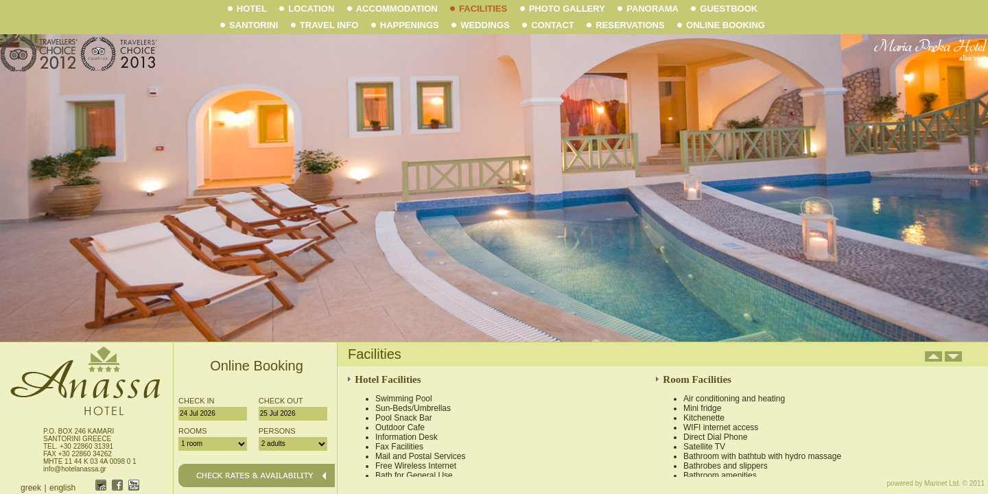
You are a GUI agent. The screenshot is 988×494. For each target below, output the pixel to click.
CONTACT (548, 25)
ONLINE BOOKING (721, 25)
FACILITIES (478, 8)
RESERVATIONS (625, 25)
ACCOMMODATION (392, 8)
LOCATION (306, 8)
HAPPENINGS (405, 25)
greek (31, 488)
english (62, 488)
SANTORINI (249, 25)
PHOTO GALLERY (562, 8)
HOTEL (247, 8)
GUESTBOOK (724, 8)
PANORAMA (648, 8)
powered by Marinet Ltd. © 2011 (936, 483)
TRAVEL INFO (324, 25)
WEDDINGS (480, 25)
